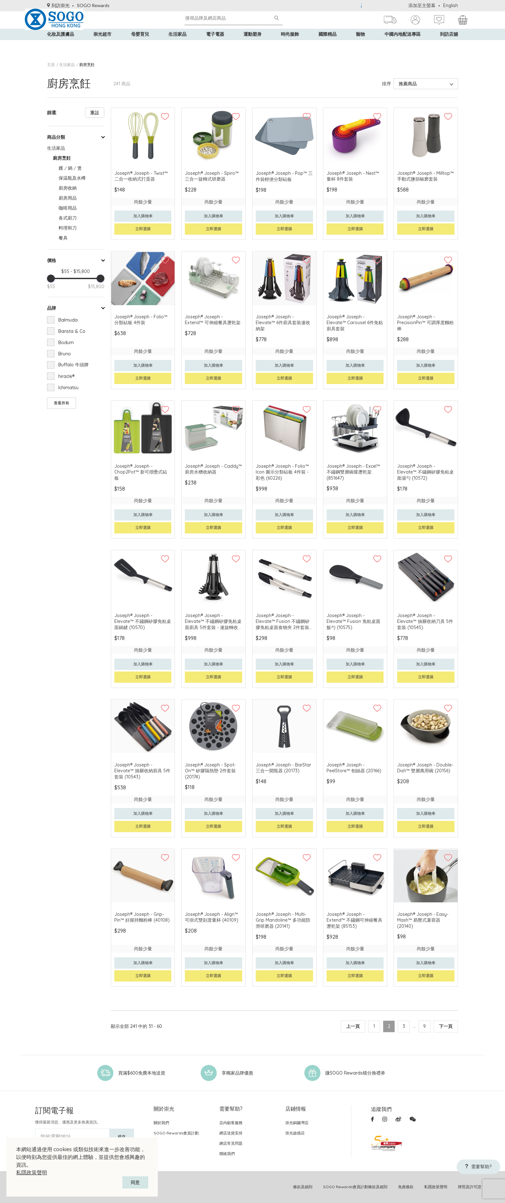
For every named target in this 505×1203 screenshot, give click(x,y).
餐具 (63, 238)
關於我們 (161, 1122)
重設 (94, 113)
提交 (122, 1136)
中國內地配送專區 (403, 45)
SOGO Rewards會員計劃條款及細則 (355, 1186)
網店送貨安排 (231, 1133)
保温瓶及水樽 (72, 178)
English (450, 5)
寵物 (360, 45)
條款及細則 (302, 1186)
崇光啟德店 (295, 1133)
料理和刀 (68, 228)
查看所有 (61, 402)
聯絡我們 (227, 1153)
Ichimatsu (68, 387)
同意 (135, 1182)
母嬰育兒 (140, 45)
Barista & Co (71, 331)
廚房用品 (68, 198)
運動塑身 (252, 45)
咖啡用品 (68, 208)
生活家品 (177, 45)
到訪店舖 (449, 45)
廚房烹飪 (87, 64)
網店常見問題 (231, 1143)
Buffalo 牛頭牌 (73, 365)
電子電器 (215, 45)
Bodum (66, 342)
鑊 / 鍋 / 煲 (70, 168)
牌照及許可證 (469, 1186)
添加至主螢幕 (421, 5)
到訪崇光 (58, 5)
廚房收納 (68, 188)
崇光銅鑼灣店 (297, 1122)
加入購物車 (143, 215)
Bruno (64, 354)
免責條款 (406, 1186)
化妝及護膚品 (60, 45)
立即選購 (143, 228)
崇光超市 (102, 45)
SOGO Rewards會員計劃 (176, 1133)
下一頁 (446, 1026)
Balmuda (68, 320)
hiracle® (66, 376)
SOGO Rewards (93, 5)
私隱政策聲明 (31, 1172)
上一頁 (343, 1026)
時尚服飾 (290, 45)
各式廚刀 (68, 218)
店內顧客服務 (231, 1122)
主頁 (51, 64)
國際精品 (328, 45)
